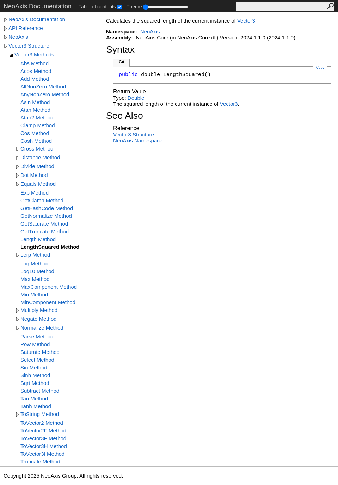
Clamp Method (37, 125)
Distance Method (40, 157)
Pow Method (35, 344)
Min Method (34, 294)
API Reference (25, 28)
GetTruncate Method (44, 231)
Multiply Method (38, 310)
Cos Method (34, 133)
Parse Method (36, 336)
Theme (134, 7)
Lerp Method (35, 255)
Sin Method (33, 367)
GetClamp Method (41, 200)
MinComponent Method (47, 302)
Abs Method (34, 63)
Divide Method (37, 166)
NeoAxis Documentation (36, 19)
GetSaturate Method (44, 224)
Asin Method (35, 102)
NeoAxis (18, 37)
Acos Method (35, 71)
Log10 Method (37, 271)
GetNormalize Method (46, 216)
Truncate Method (40, 462)
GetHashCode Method (46, 208)
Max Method (35, 279)
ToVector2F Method (43, 431)
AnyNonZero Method (44, 94)
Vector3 (246, 21)
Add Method (34, 79)
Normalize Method (41, 328)
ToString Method (39, 414)
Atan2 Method (36, 118)
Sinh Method (35, 375)
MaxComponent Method (48, 287)
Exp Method (34, 193)
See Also (124, 115)
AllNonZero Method (43, 87)
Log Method (34, 263)
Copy (320, 67)
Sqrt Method (34, 383)
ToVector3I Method (42, 454)
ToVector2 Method (41, 423)
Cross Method (36, 149)
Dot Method (34, 175)
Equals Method (38, 184)
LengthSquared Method (50, 247)
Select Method (37, 360)
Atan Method (35, 110)
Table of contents (97, 7)
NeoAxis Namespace (137, 140)
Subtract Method (39, 391)
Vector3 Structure (28, 46)
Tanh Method (35, 406)
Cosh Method (36, 141)
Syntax (120, 49)
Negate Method (38, 319)
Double (136, 98)
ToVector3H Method (43, 446)
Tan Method (34, 398)
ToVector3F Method (43, 438)
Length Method (38, 239)
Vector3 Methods (34, 54)
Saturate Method (40, 352)
